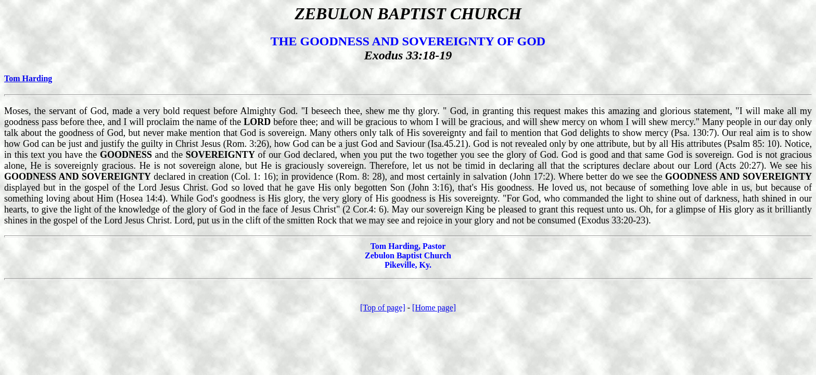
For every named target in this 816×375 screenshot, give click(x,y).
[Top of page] (382, 307)
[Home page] (434, 307)
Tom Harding (28, 78)
